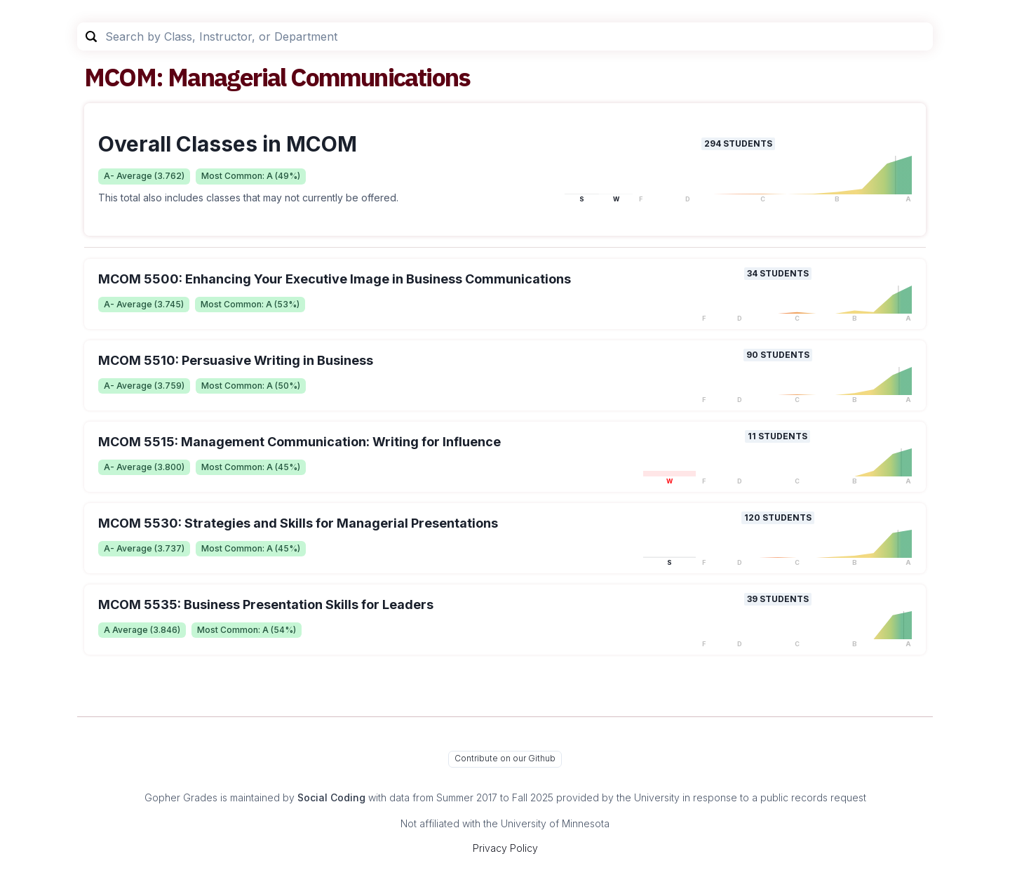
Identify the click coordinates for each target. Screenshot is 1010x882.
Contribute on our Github (505, 758)
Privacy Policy (505, 848)
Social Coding (331, 797)
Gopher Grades (180, 797)
